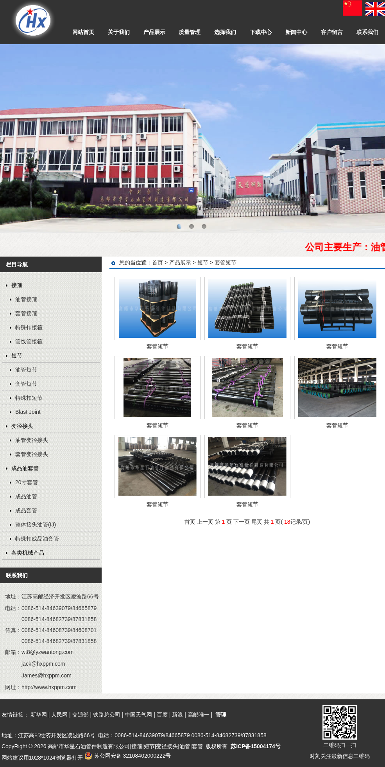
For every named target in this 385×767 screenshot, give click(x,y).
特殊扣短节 (29, 398)
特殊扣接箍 (29, 327)
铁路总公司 (106, 714)
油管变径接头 (31, 440)
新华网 (38, 714)
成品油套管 (25, 468)
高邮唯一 (199, 714)
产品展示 (154, 32)
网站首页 (83, 32)
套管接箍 (26, 313)
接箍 (16, 285)
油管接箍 (26, 299)
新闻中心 (296, 32)
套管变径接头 (31, 454)
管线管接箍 (29, 341)
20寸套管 (26, 482)
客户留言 (332, 32)
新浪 (177, 714)
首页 (157, 262)
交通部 (80, 714)
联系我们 (367, 32)
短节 (16, 355)
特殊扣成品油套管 (37, 538)
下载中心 (261, 32)
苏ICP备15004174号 (256, 746)
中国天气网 (138, 714)
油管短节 (26, 369)
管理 (220, 714)
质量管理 (190, 32)
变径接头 (22, 426)
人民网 (59, 714)
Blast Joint (28, 412)
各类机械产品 (27, 553)
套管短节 (26, 384)
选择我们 (225, 32)
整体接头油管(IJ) (35, 524)
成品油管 (26, 496)
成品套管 (26, 510)
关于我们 (119, 32)
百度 (162, 714)
